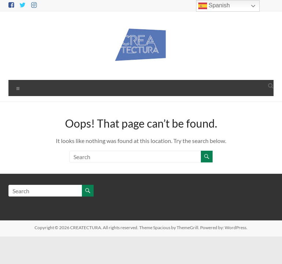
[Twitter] (22, 5)
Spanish (214, 5)
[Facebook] (11, 5)
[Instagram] (34, 5)
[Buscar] (135, 156)
